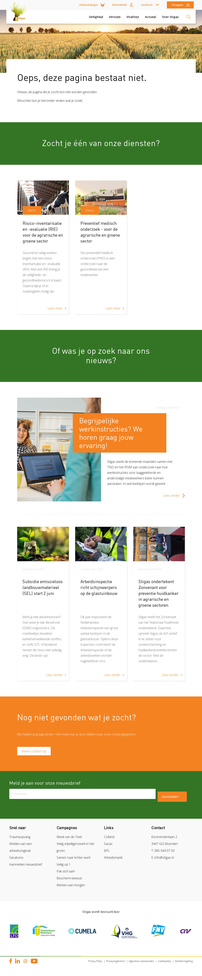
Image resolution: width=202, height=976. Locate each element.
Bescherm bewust (69, 880)
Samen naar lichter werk (73, 859)
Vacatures (16, 859)
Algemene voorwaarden (141, 963)
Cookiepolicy (164, 963)
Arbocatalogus (88, 4)
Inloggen (177, 4)
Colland (109, 838)
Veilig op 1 (64, 866)
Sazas (108, 845)
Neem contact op (35, 752)
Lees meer (55, 308)
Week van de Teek (69, 838)
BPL (107, 852)
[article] (43, 247)
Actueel (150, 17)
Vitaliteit (132, 17)
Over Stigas (170, 17)
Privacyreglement (115, 963)
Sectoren (146, 4)
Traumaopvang (19, 838)
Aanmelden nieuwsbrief (25, 866)
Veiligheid (96, 17)
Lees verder (171, 495)
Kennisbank (119, 4)
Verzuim (115, 17)
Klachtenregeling (184, 963)
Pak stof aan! (66, 873)
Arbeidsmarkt (113, 859)
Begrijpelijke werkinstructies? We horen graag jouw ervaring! (111, 433)
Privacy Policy (95, 963)
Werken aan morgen (71, 887)
